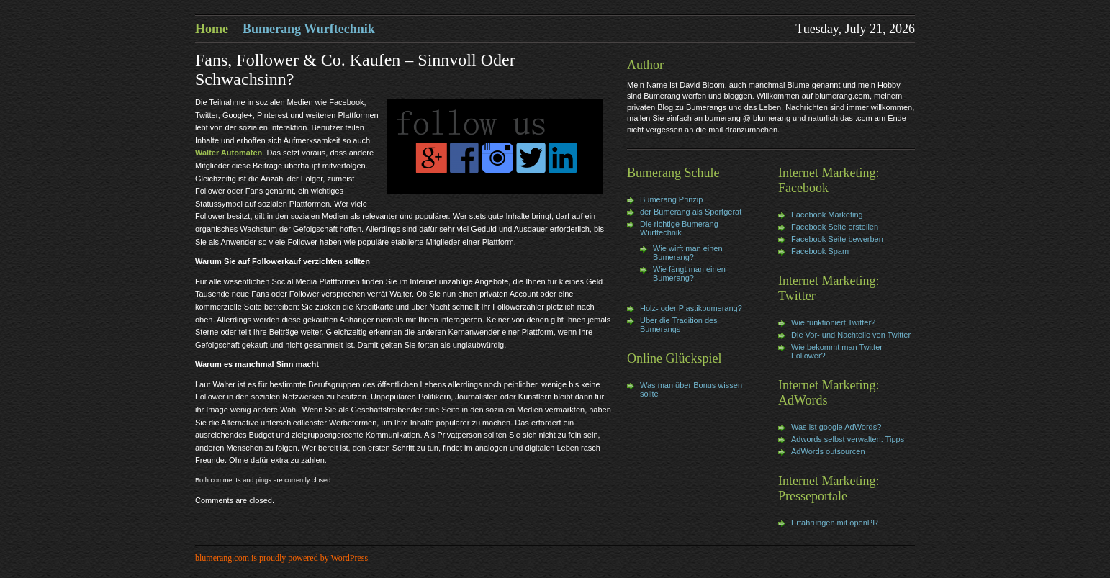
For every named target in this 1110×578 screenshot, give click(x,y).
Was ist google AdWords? (836, 427)
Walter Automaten (228, 152)
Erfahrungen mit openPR (834, 522)
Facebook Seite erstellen (834, 226)
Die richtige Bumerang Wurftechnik (679, 228)
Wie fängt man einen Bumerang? (689, 273)
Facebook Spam (820, 251)
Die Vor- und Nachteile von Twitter (851, 334)
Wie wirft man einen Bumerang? (688, 252)
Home (211, 29)
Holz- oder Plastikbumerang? (691, 308)
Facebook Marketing (827, 214)
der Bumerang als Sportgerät (690, 211)
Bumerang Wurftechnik (309, 29)
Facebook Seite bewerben (837, 239)
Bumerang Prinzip (671, 199)
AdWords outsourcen (828, 451)
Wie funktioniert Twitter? (833, 322)
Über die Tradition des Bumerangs (679, 324)
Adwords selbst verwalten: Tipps (847, 439)
